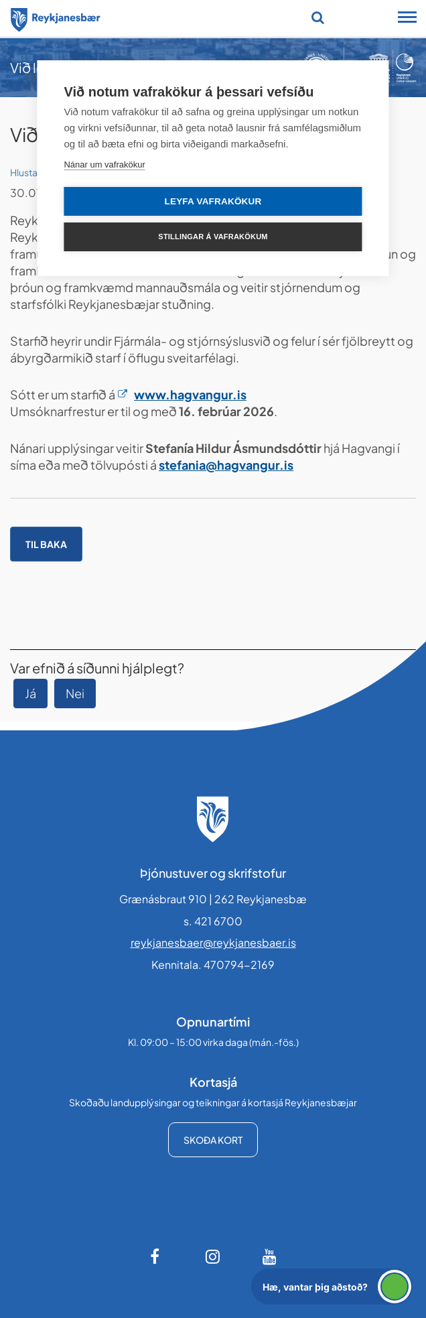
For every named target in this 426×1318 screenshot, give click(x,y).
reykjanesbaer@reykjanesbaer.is (213, 942)
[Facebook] (156, 1256)
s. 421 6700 (213, 921)
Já (30, 693)
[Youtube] (270, 1256)
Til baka (46, 544)
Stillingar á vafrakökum (212, 237)
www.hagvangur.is (190, 394)
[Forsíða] (55, 17)
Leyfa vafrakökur (213, 201)
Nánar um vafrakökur (104, 164)
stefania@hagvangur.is (226, 464)
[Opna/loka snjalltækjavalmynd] (407, 19)
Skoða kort (213, 1140)
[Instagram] (213, 1256)
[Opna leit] (318, 17)
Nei (75, 693)
